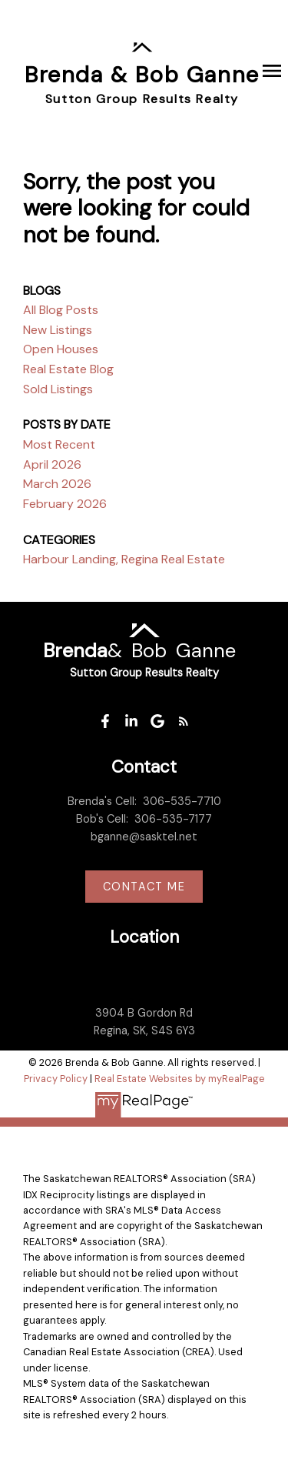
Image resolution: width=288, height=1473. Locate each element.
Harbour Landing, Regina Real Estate (124, 559)
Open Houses (60, 349)
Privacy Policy (56, 1078)
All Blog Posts (60, 310)
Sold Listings (58, 389)
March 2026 (57, 484)
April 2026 (52, 464)
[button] (105, 721)
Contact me (144, 886)
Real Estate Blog (68, 369)
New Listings (57, 330)
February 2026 (65, 504)
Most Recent (59, 444)
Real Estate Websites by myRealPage (179, 1078)
